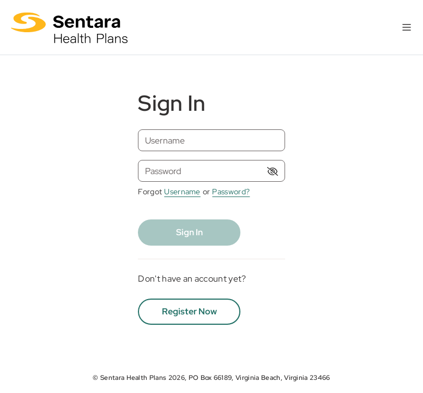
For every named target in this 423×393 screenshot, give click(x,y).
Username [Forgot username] (182, 191)
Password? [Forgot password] (231, 191)
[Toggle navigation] (406, 27)
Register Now (189, 311)
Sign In (189, 232)
